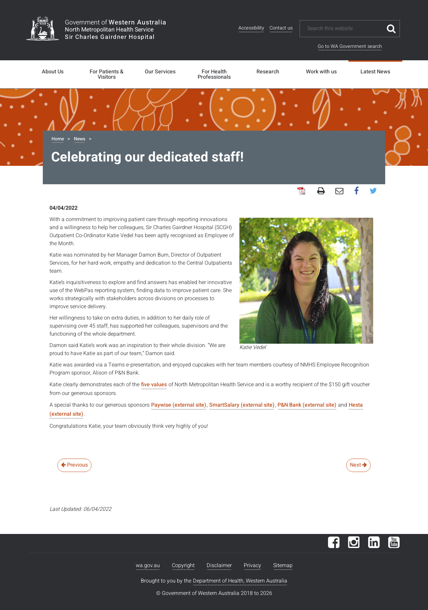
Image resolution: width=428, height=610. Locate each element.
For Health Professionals (214, 74)
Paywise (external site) (178, 405)
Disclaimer (219, 565)
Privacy (252, 565)
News (79, 138)
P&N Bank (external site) (307, 405)
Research (267, 72)
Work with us (321, 72)
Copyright (183, 565)
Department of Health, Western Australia (240, 581)
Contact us (281, 27)
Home (57, 138)
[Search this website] (345, 28)
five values (154, 385)
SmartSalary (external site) (242, 405)
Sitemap (283, 565)
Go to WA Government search (350, 46)
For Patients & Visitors (106, 74)
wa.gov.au (148, 565)
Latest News (375, 72)
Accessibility (251, 27)
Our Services (160, 72)
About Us (53, 72)
